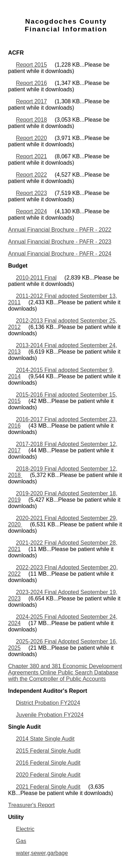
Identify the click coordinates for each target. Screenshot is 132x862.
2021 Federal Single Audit (48, 787)
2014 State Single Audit (45, 739)
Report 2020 (31, 138)
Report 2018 (31, 120)
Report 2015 (31, 65)
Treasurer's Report (31, 805)
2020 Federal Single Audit (48, 775)
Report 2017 (31, 101)
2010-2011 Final (36, 278)
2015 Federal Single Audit (48, 751)
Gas (21, 841)
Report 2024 (31, 211)
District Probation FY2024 (48, 703)
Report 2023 (31, 193)
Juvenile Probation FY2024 (49, 715)
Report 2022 (31, 175)
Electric (25, 829)
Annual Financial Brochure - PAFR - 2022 (59, 230)
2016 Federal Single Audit (48, 763)
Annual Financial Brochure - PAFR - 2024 (59, 254)
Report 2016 (31, 83)
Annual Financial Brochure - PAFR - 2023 (59, 242)
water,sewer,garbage (42, 853)
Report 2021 (31, 156)
